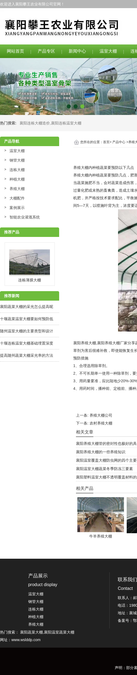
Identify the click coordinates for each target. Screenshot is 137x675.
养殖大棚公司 (101, 415)
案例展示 (17, 207)
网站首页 (15, 51)
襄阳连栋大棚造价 (35, 123)
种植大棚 (17, 179)
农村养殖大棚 (101, 423)
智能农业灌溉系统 (24, 217)
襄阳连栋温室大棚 (66, 123)
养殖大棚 (17, 189)
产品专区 (46, 51)
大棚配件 (17, 198)
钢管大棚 (17, 160)
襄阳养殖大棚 (84, 343)
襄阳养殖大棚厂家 (112, 343)
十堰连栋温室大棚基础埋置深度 (26, 343)
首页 (106, 142)
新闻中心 (77, 51)
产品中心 (118, 142)
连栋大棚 (17, 170)
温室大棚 (108, 51)
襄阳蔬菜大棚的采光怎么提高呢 (26, 306)
